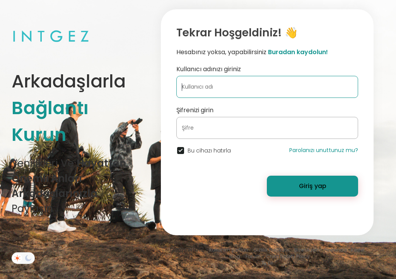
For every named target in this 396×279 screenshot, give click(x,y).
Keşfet (358, 249)
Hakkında (335, 249)
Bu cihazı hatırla (209, 150)
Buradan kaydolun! (298, 52)
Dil (267, 263)
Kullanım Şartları (228, 249)
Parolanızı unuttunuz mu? (323, 150)
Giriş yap (312, 185)
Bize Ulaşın (306, 249)
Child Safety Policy (288, 256)
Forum (253, 256)
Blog (234, 256)
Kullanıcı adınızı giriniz (208, 69)
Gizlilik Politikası (271, 249)
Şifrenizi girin (194, 110)
